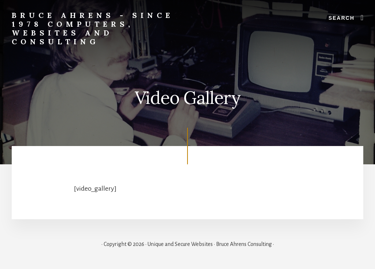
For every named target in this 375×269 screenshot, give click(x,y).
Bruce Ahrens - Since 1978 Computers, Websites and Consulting (93, 28)
